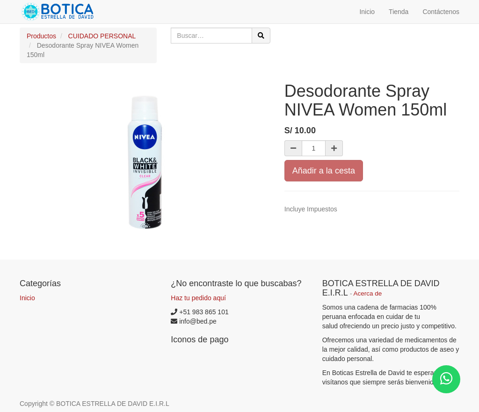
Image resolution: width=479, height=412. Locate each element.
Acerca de (368, 293)
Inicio (27, 298)
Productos (41, 36)
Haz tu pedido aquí (198, 298)
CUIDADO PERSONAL (102, 36)
